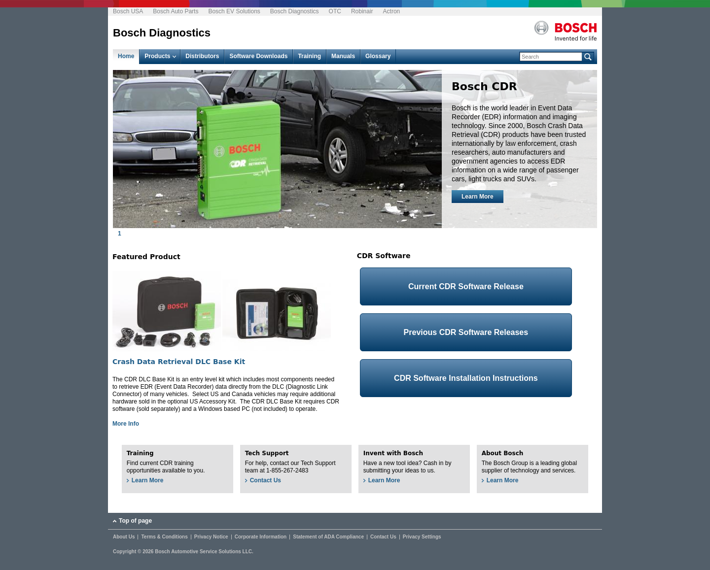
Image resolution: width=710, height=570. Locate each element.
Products (157, 56)
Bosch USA (128, 11)
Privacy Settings (422, 537)
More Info (125, 423)
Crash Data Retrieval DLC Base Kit (178, 362)
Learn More (478, 196)
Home (126, 56)
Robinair (362, 11)
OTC (335, 11)
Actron (391, 11)
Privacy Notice (211, 537)
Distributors (202, 56)
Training (309, 56)
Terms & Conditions (164, 537)
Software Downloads (258, 56)
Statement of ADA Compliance (328, 537)
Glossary (377, 56)
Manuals (343, 56)
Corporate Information (261, 537)
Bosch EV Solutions (234, 11)
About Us (124, 537)
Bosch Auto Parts (175, 11)
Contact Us (265, 480)
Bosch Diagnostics (294, 11)
